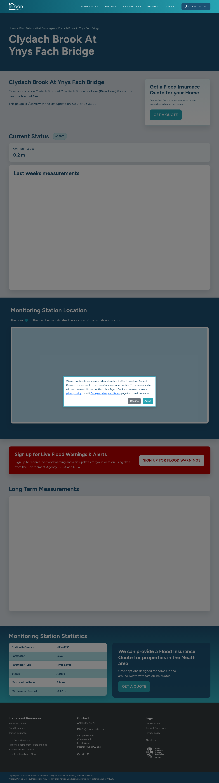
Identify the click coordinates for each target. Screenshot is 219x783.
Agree (147, 400)
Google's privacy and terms (105, 393)
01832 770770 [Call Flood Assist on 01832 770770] (196, 6)
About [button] (152, 6)
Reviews (111, 6)
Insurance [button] (89, 6)
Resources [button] (132, 6)
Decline (134, 400)
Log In (169, 6)
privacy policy (73, 393)
